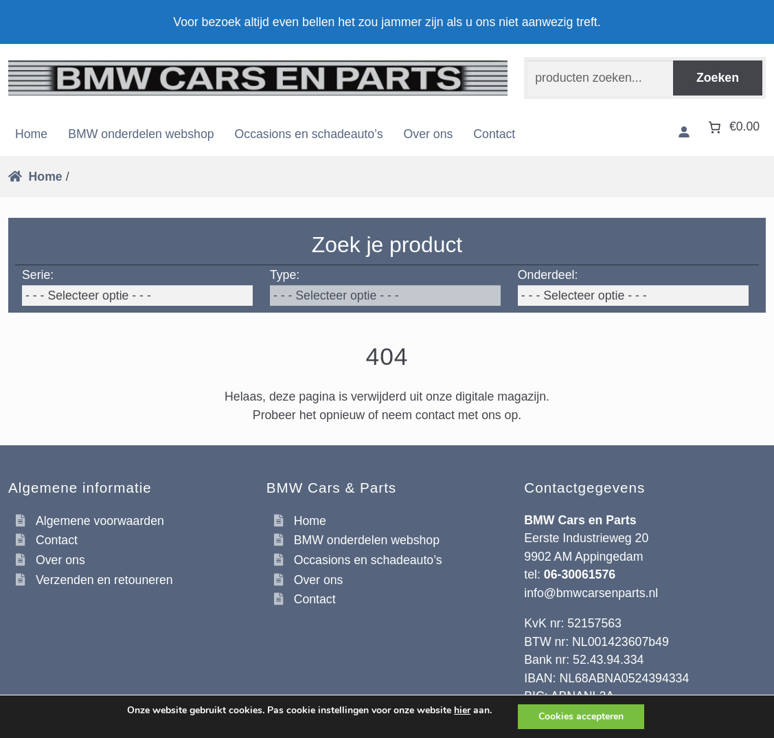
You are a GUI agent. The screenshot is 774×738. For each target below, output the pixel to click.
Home (31, 134)
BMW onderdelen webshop (141, 134)
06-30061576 (579, 574)
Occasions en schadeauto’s (309, 134)
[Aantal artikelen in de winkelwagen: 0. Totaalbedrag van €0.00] (732, 127)
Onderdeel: (548, 275)
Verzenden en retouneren (104, 580)
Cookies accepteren (581, 716)
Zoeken (717, 78)
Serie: (38, 275)
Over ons (428, 134)
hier (462, 710)
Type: (284, 275)
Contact (494, 134)
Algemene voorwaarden (100, 521)
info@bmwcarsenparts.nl (591, 593)
